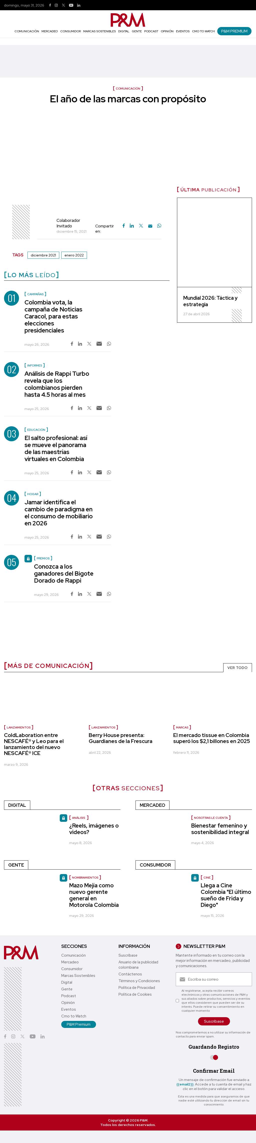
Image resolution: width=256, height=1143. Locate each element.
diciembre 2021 (43, 255)
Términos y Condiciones (139, 980)
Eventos (183, 31)
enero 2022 (74, 255)
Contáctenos (130, 974)
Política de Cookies (135, 994)
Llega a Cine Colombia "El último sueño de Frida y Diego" (226, 895)
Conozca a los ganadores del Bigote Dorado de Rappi (64, 573)
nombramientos (85, 878)
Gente (137, 31)
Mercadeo (50, 31)
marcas (182, 727)
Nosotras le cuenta (211, 818)
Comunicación (26, 31)
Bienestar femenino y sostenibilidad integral (220, 829)
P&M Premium (234, 31)
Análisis (79, 818)
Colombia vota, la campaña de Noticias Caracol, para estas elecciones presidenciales (53, 316)
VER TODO (238, 667)
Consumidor (70, 31)
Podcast (151, 31)
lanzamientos (18, 727)
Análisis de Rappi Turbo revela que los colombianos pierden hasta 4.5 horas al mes (56, 384)
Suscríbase (128, 955)
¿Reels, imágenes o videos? (94, 829)
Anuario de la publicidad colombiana (138, 965)
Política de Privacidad (136, 987)
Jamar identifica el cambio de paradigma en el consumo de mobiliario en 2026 (58, 512)
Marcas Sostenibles (99, 31)
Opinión (167, 31)
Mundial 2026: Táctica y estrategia (210, 301)
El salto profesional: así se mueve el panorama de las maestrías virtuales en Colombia (55, 448)
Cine (207, 878)
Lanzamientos (103, 727)
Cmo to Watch (203, 31)
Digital (123, 31)
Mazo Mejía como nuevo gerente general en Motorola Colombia (94, 895)
